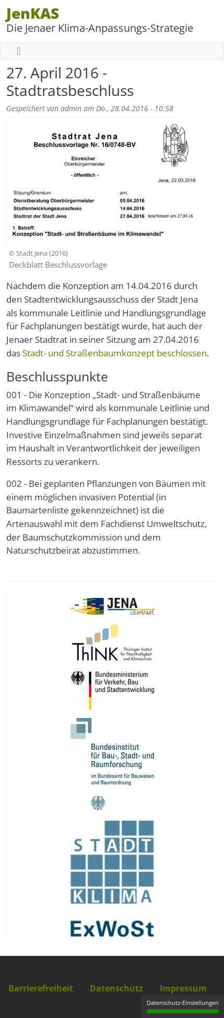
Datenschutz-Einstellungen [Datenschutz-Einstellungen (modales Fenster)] (183, 1006)
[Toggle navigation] (19, 51)
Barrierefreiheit (40, 988)
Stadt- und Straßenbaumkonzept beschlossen (114, 353)
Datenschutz (116, 988)
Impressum (183, 988)
